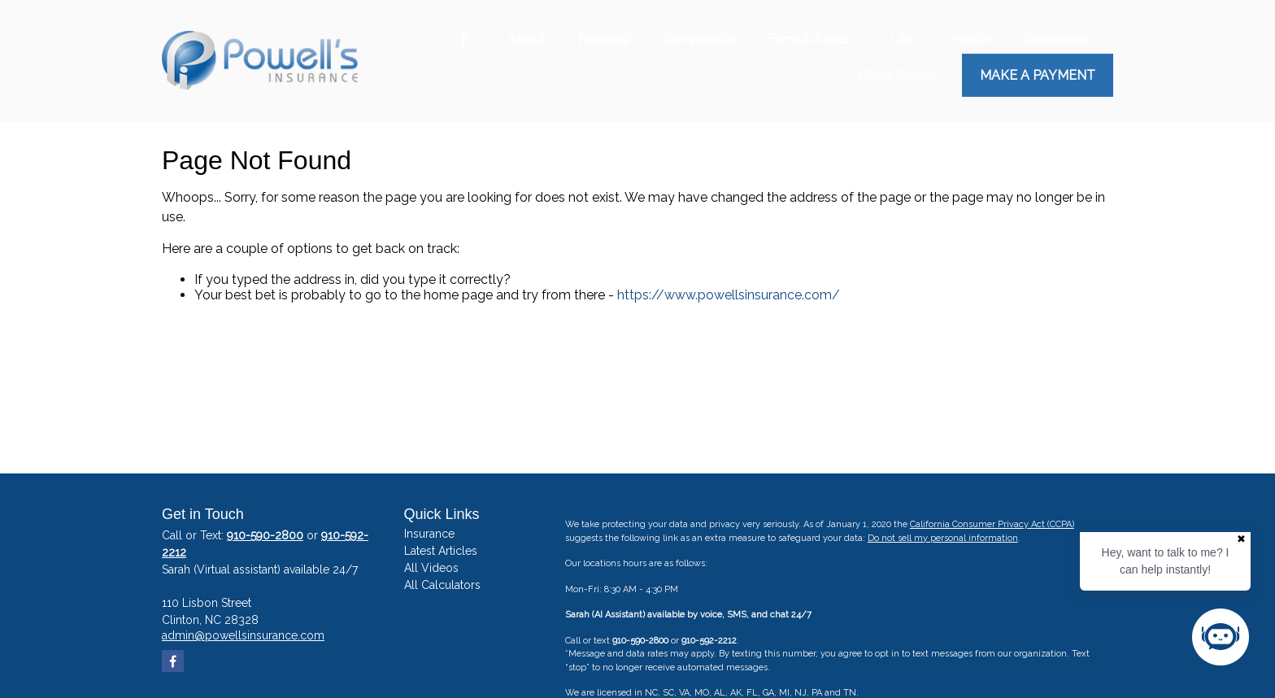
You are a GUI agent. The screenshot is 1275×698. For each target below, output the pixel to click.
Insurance (429, 533)
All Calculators (442, 584)
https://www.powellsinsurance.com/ (728, 295)
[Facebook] (463, 39)
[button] (526, 39)
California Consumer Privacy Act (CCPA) (992, 524)
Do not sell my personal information (943, 538)
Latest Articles (440, 550)
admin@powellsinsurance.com (243, 635)
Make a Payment (1037, 75)
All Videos (431, 567)
